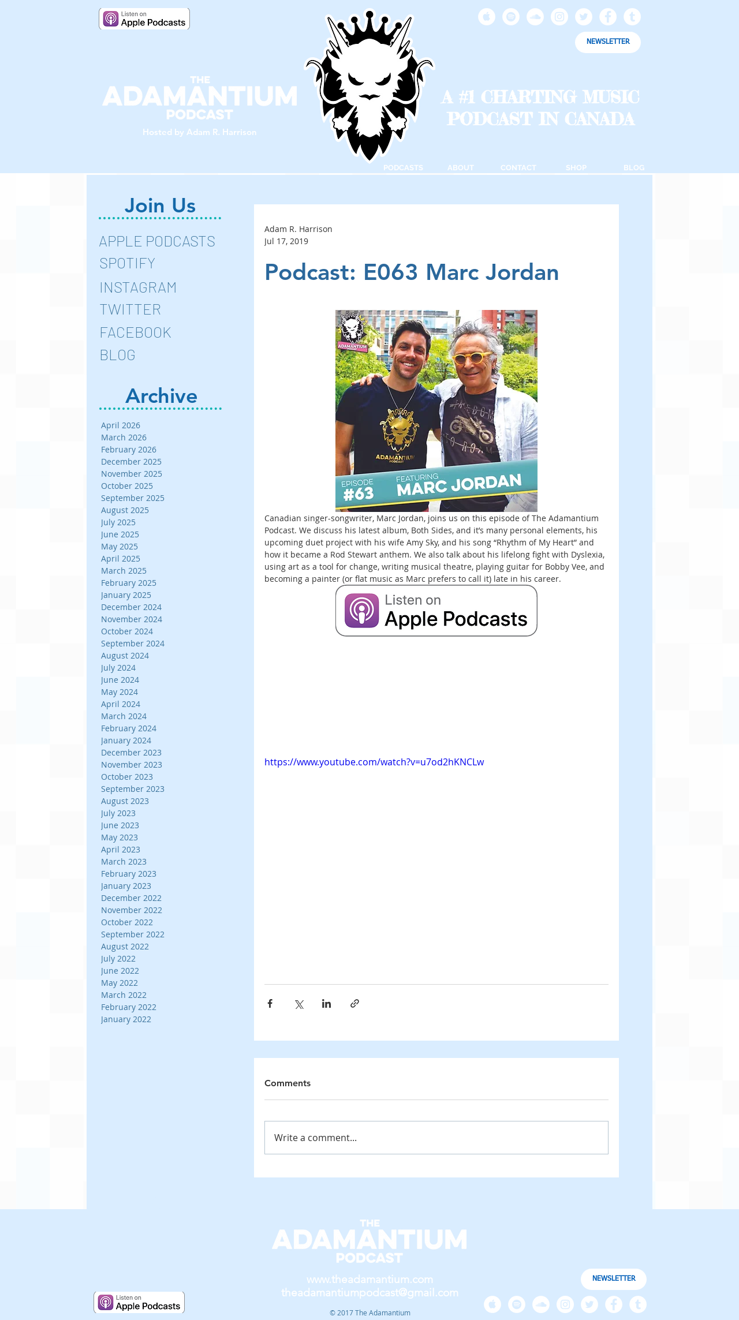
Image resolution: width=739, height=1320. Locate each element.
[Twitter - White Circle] (583, 16)
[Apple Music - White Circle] (486, 16)
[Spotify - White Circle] (511, 16)
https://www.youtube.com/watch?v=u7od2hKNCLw (374, 762)
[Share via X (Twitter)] (298, 1003)
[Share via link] (354, 1003)
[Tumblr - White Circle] (632, 16)
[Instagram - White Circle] (559, 16)
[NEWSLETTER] (608, 42)
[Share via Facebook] (269, 1003)
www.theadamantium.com (370, 1279)
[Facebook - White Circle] (608, 16)
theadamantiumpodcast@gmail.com (369, 1292)
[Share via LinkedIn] (326, 1003)
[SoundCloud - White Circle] (535, 16)
